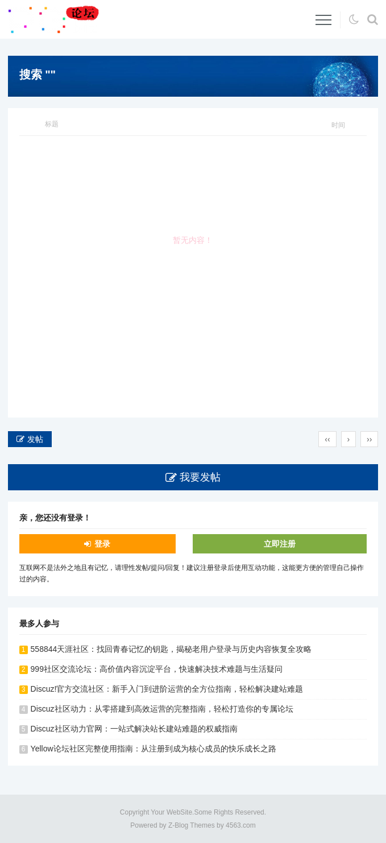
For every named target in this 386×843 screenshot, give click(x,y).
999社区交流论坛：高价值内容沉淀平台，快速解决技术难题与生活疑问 (157, 668)
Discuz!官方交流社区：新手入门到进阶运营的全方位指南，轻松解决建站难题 (167, 688)
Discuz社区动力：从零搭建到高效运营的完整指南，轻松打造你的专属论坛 (162, 708)
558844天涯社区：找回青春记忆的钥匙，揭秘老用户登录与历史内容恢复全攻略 (171, 649)
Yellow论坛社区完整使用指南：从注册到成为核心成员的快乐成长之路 (153, 748)
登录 (102, 543)
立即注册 (280, 543)
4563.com (241, 825)
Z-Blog (178, 825)
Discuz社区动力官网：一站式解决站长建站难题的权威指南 (134, 728)
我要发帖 (200, 477)
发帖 (35, 439)
